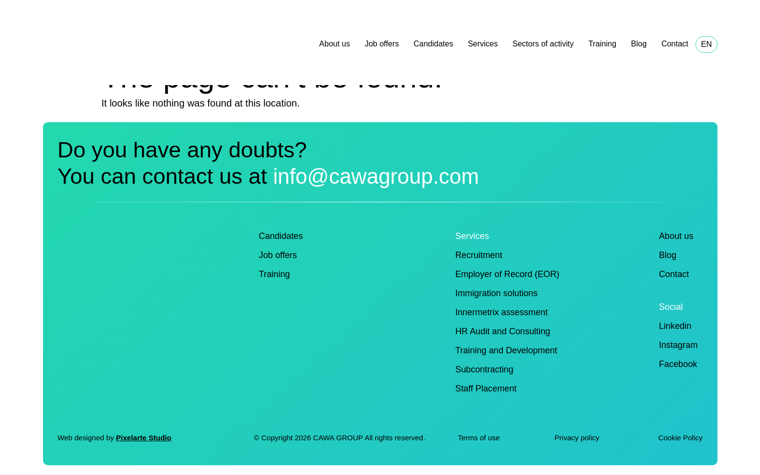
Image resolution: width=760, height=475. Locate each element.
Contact (674, 44)
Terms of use (479, 437)
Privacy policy (578, 437)
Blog (639, 44)
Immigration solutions (497, 293)
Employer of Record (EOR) (508, 274)
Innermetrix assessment (502, 312)
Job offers (382, 44)
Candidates (433, 44)
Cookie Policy (680, 437)
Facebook (677, 364)
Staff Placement (487, 388)
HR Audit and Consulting (503, 331)
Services (483, 44)
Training (602, 44)
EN (706, 44)
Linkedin (674, 326)
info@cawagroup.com (379, 176)
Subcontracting (485, 369)
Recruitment (479, 255)
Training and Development (507, 350)
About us (334, 44)
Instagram (677, 345)
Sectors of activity (543, 44)
